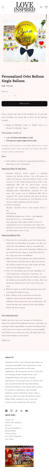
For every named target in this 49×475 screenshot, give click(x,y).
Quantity (5, 91)
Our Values (9, 439)
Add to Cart (24, 103)
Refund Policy (10, 431)
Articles (8, 425)
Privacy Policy (10, 433)
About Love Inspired (13, 422)
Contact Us (9, 420)
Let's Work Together (13, 436)
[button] (2, 7)
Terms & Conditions (13, 428)
